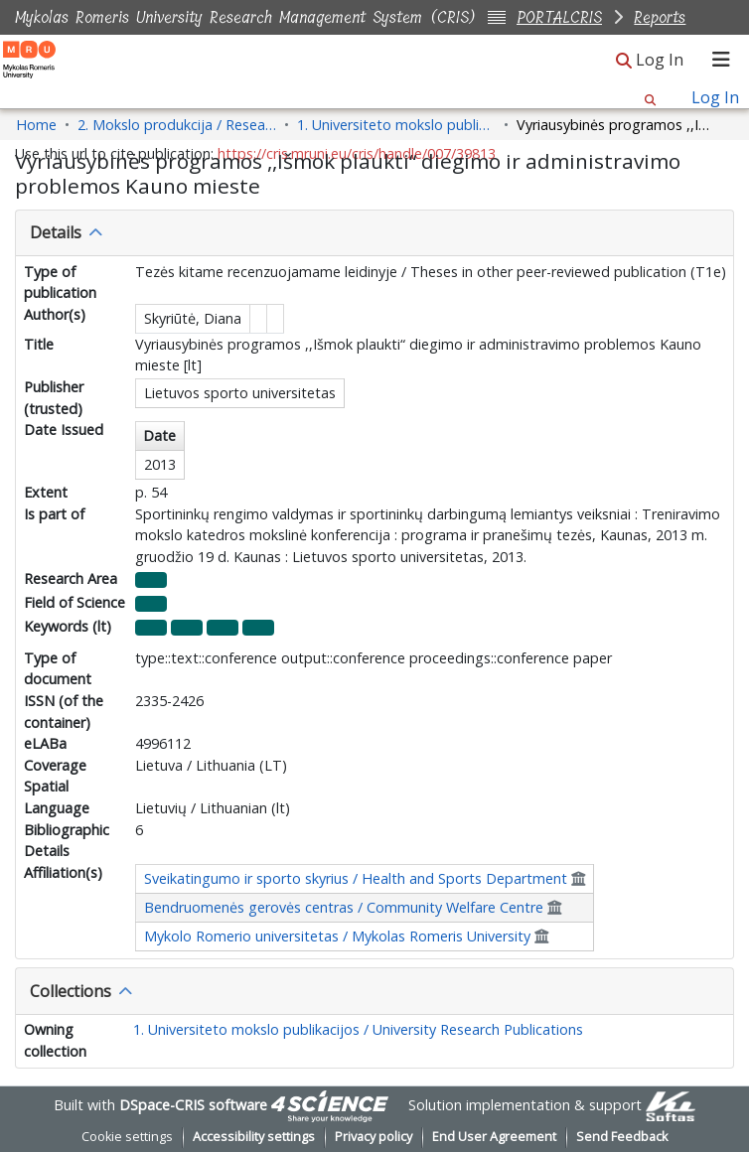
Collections (70, 991)
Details (55, 232)
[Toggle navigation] (721, 59)
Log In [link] (660, 60)
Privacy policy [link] (373, 1136)
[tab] (374, 233)
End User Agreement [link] (494, 1136)
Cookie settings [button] (127, 1136)
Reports (659, 17)
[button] (624, 61)
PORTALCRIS (559, 17)
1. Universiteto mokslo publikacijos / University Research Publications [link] (396, 124)
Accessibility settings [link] (254, 1136)
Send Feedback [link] (622, 1136)
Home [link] (36, 124)
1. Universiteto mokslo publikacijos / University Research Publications (358, 1029)
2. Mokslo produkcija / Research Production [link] (176, 124)
